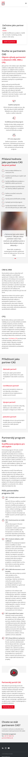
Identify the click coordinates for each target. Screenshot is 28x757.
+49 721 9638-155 (9, 736)
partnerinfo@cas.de (7, 738)
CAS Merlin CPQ (13, 338)
